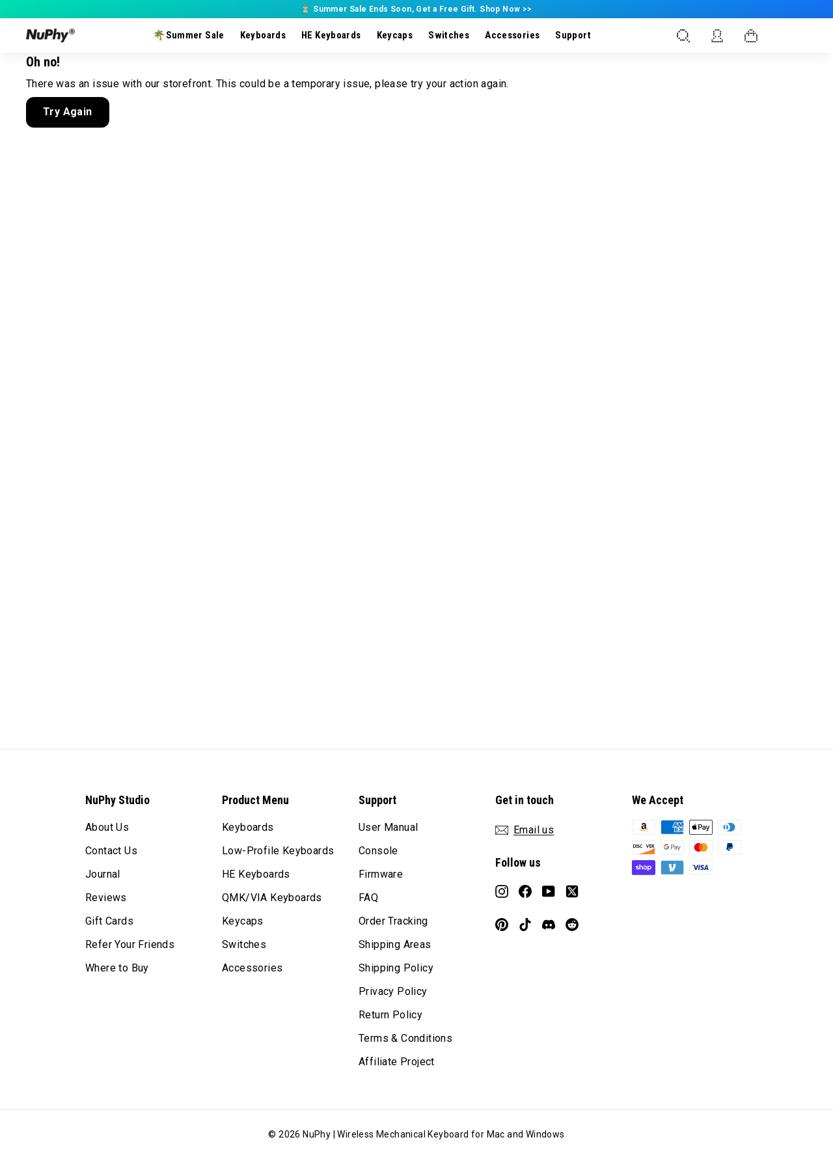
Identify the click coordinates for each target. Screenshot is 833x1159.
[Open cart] (751, 35)
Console (378, 851)
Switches (448, 35)
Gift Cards (109, 921)
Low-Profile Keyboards (278, 851)
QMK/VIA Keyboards (272, 897)
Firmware (381, 874)
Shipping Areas (395, 944)
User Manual (388, 827)
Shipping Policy (396, 968)
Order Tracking (393, 921)
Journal (102, 874)
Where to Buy (117, 968)
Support (573, 35)
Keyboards (263, 35)
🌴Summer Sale (189, 35)
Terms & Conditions (405, 1038)
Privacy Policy (393, 991)
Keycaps (395, 35)
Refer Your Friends (129, 944)
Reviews (106, 897)
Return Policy (390, 1015)
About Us (107, 827)
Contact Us (111, 851)
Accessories (512, 35)
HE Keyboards (331, 35)
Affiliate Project (397, 1061)
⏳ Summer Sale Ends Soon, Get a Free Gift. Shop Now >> (416, 9)
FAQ (368, 897)
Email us (533, 830)
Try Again (67, 111)
